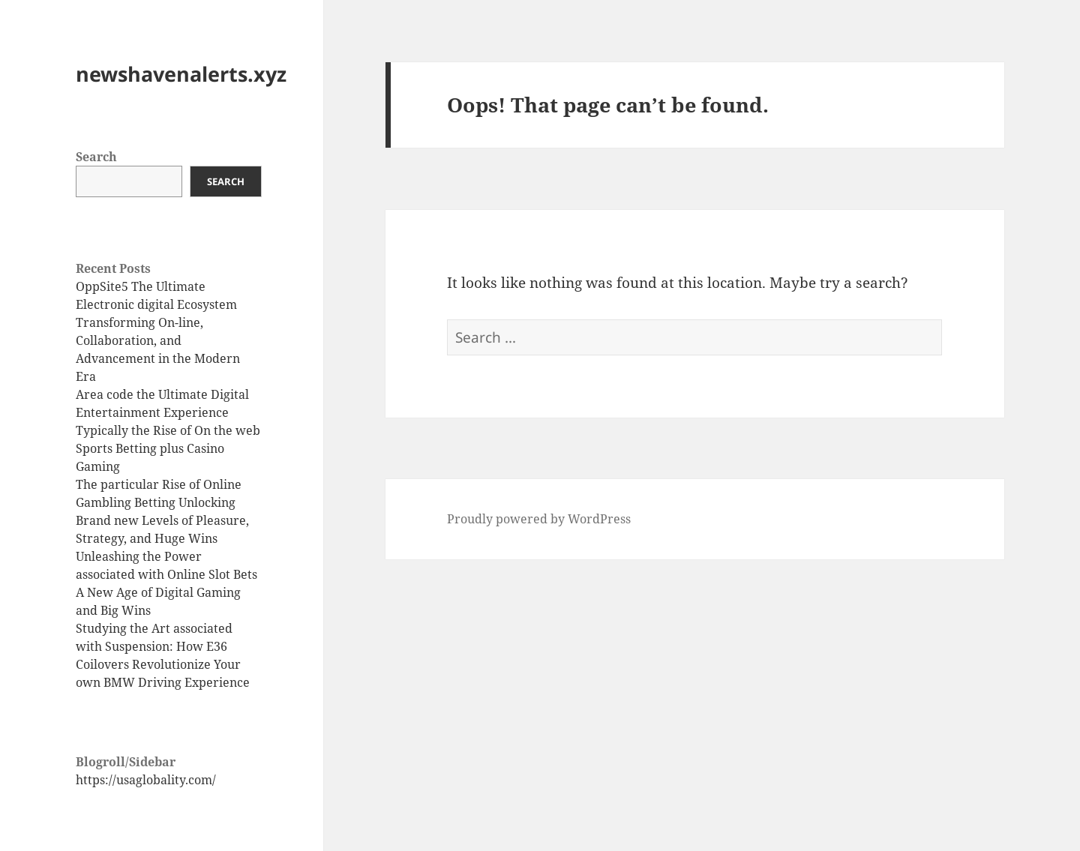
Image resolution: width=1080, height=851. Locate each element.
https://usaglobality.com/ (146, 780)
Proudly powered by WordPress (539, 519)
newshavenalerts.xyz (181, 74)
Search (96, 156)
